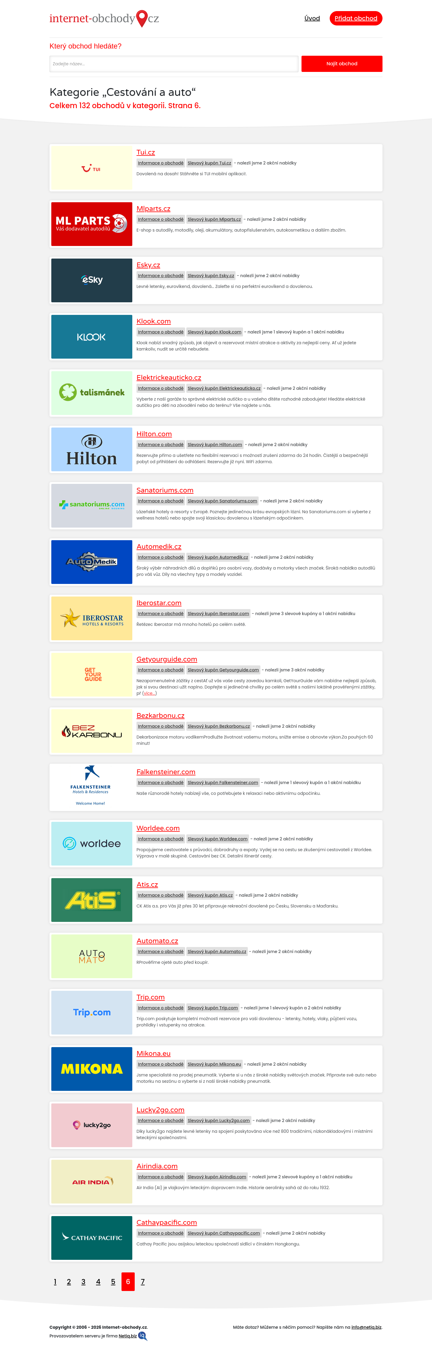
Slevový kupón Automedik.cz (218, 557)
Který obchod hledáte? (86, 46)
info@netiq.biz (367, 1327)
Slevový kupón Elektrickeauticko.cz (224, 388)
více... (149, 693)
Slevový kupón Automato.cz (217, 952)
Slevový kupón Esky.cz (211, 276)
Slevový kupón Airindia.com (217, 1177)
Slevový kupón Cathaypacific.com (224, 1233)
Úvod (312, 18)
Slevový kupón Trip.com (213, 1008)
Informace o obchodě (161, 163)
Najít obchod (341, 63)
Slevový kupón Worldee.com (218, 839)
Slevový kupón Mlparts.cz (214, 219)
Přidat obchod (356, 18)
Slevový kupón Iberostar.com (218, 614)
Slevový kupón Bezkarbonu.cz (219, 726)
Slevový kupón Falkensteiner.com (223, 783)
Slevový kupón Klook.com (215, 332)
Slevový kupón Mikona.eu (214, 1064)
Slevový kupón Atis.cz (210, 895)
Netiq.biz (128, 1336)
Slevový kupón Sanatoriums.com (222, 501)
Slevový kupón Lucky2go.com (219, 1121)
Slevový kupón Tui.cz (209, 163)
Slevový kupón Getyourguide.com (223, 670)
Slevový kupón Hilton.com (215, 445)
